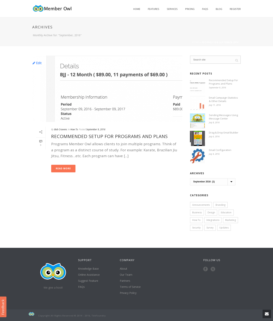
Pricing (190, 9)
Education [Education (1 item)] (226, 212)
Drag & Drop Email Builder (223, 132)
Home (136, 9)
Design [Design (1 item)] (211, 212)
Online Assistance (89, 274)
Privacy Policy (128, 293)
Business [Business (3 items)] (197, 212)
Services (172, 9)
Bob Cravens (60, 129)
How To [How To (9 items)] (196, 220)
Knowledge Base (88, 268)
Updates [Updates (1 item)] (224, 227)
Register (235, 9)
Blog (219, 9)
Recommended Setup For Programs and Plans (109, 136)
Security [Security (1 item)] (196, 227)
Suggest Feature (88, 281)
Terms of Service (130, 287)
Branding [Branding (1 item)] (220, 204)
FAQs (205, 9)
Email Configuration (220, 150)
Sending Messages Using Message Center (223, 116)
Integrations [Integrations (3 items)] (212, 220)
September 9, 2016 (95, 129)
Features (153, 9)
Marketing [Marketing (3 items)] (230, 220)
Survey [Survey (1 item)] (209, 227)
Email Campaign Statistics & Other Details (223, 99)
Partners (125, 281)
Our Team (126, 274)
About (123, 268)
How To (74, 129)
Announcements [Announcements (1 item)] (201, 204)
